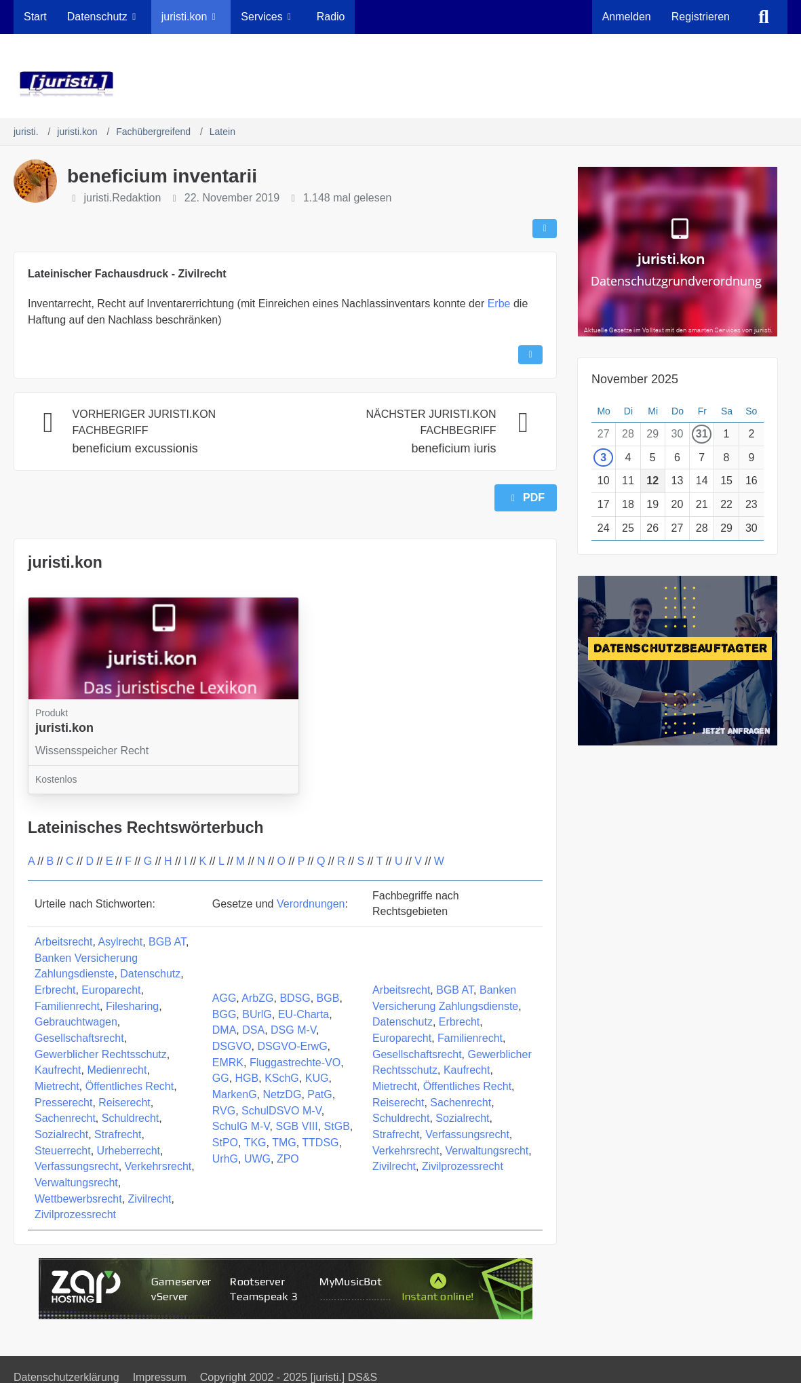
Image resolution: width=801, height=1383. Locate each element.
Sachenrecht (65, 1118)
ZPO (288, 1159)
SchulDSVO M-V (281, 1110)
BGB (328, 998)
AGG (224, 998)
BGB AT (167, 942)
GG (220, 1078)
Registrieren (700, 16)
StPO (225, 1142)
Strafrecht (117, 1134)
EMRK (227, 1062)
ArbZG (257, 998)
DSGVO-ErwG (292, 1046)
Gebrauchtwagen (76, 1022)
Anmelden (626, 16)
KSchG (282, 1078)
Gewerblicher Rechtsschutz (101, 1054)
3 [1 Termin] (603, 457)
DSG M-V (293, 1030)
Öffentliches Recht (129, 1086)
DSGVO (232, 1046)
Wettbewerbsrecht (78, 1199)
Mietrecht (57, 1086)
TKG (255, 1142)
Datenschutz (150, 973)
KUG (317, 1078)
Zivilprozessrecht (75, 1214)
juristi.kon (65, 562)
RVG (223, 1110)
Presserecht (63, 1102)
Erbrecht (55, 990)
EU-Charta (304, 1014)
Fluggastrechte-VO (295, 1062)
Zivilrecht (150, 1199)
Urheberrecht (128, 1150)
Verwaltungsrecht (76, 1182)
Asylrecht (120, 942)
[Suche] (763, 17)
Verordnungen (311, 904)
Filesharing (132, 1006)
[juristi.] (400, 84)
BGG (224, 1014)
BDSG (294, 998)
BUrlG (257, 1014)
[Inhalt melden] (530, 354)
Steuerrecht (63, 1150)
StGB (337, 1126)
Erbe (499, 303)
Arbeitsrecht (63, 942)
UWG (257, 1159)
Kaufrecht (58, 1070)
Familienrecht (67, 1006)
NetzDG (281, 1094)
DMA (224, 1030)
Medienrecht (116, 1070)
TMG (284, 1142)
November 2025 (634, 379)
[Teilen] (544, 228)
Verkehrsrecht (158, 1166)
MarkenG (234, 1094)
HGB (247, 1078)
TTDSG (320, 1142)
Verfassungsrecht (77, 1166)
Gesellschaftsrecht (79, 1038)
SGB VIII (296, 1126)
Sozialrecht (61, 1134)
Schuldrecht (130, 1118)
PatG (319, 1094)
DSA (253, 1030)
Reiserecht (124, 1102)
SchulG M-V (241, 1126)
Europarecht (110, 990)
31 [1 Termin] (702, 434)
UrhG (225, 1159)
